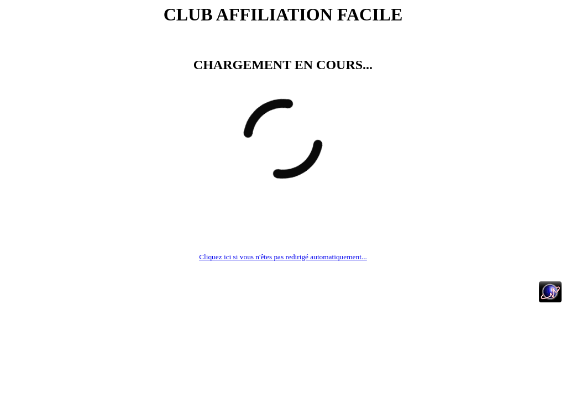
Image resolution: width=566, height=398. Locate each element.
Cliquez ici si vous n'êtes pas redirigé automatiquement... (283, 257)
